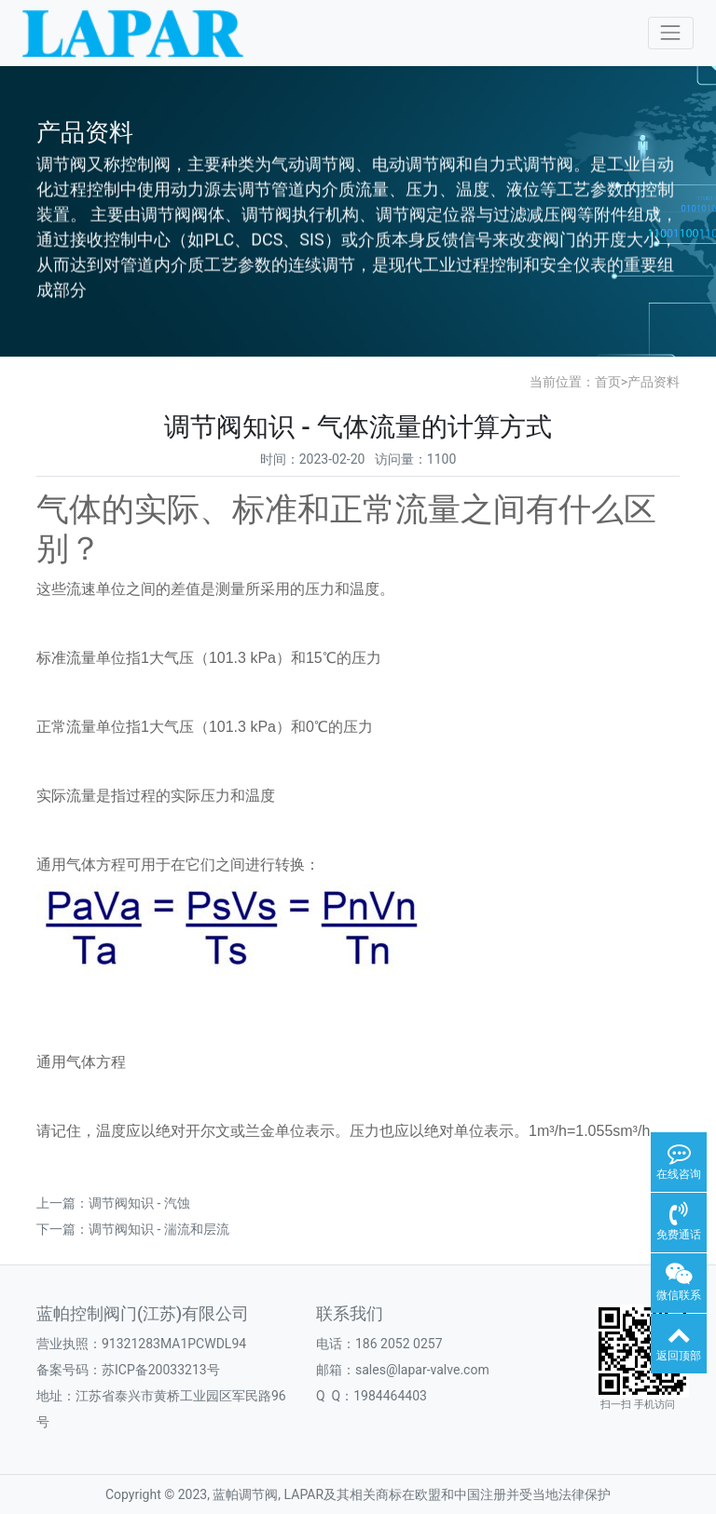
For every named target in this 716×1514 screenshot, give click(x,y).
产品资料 (653, 381)
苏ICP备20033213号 (161, 1369)
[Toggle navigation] (671, 33)
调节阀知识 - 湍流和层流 (159, 1229)
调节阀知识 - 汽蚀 (139, 1203)
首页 (608, 381)
